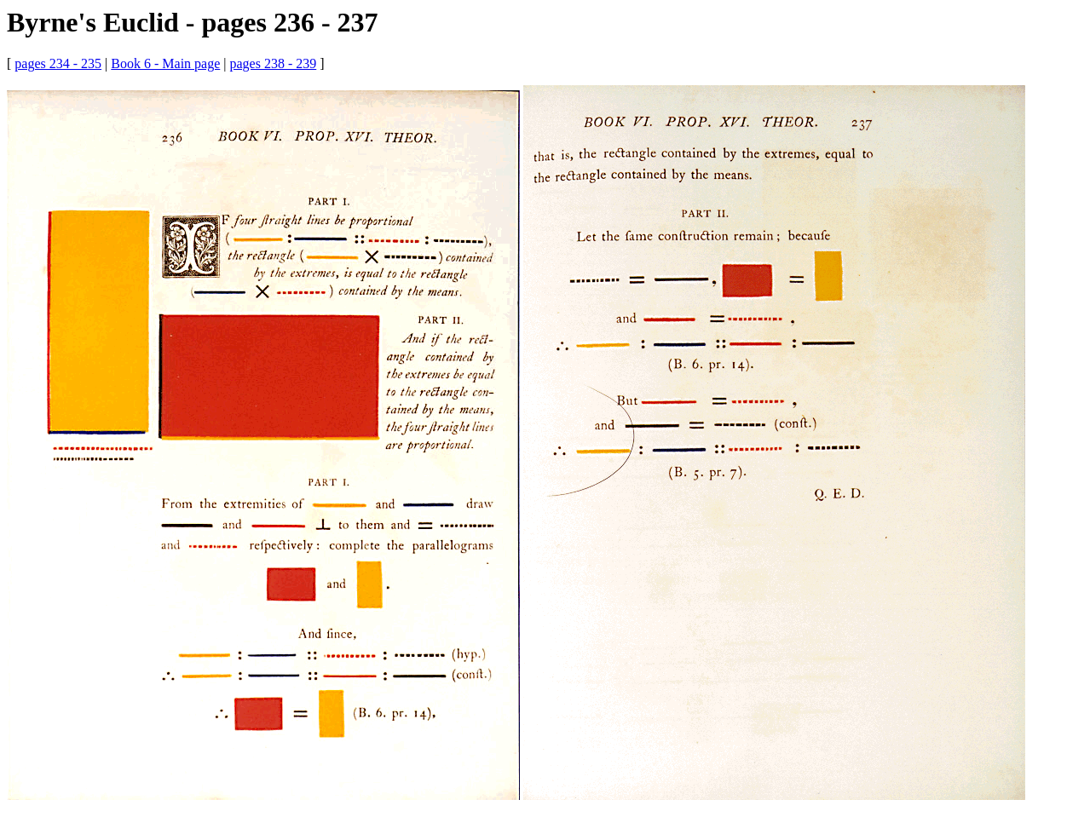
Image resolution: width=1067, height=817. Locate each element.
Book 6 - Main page (165, 63)
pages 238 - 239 (272, 63)
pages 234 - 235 (57, 63)
